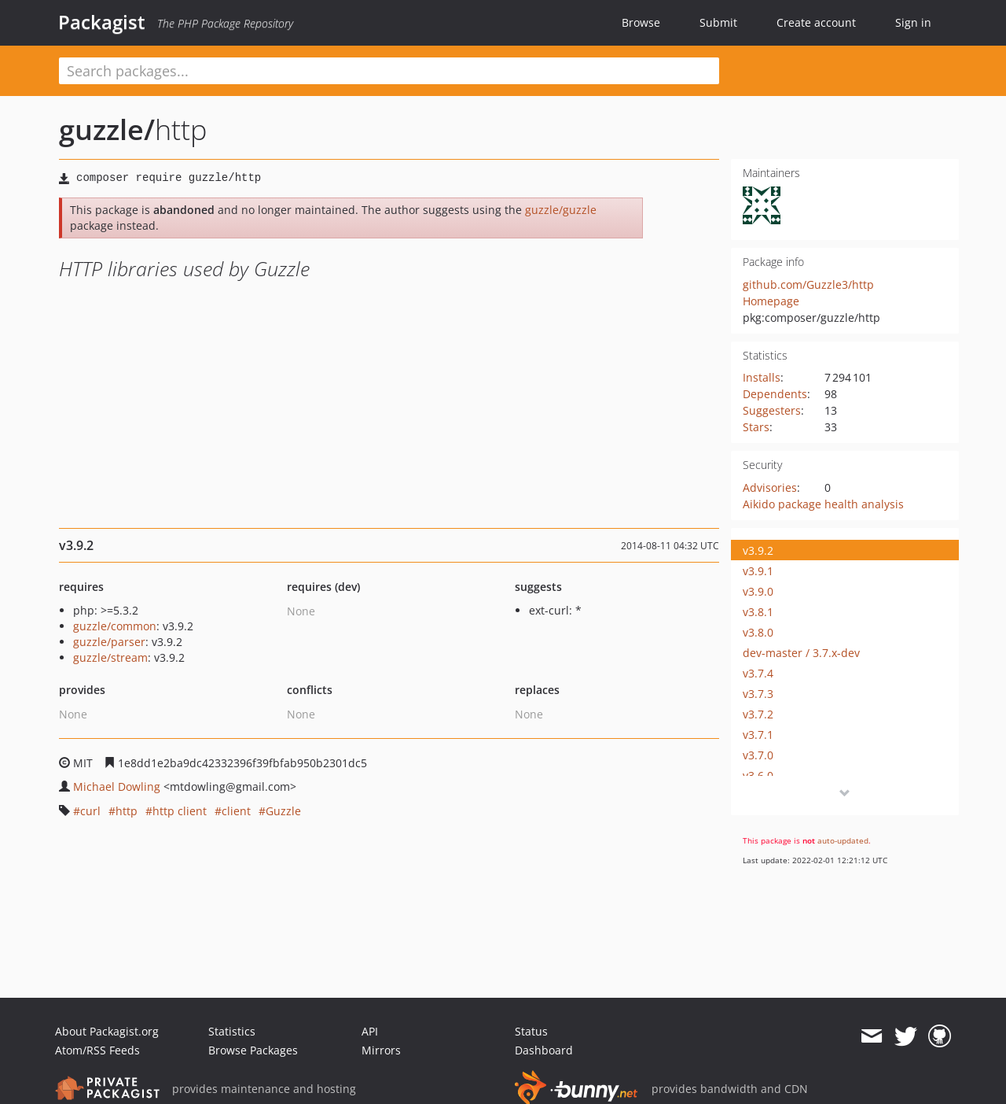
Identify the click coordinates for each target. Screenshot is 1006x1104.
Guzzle (283, 810)
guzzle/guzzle (561, 209)
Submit (718, 22)
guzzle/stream (110, 657)
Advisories (770, 487)
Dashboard (544, 1050)
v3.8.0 (758, 632)
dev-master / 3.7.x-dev (801, 652)
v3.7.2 (758, 714)
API (370, 1031)
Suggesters (772, 410)
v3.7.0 (758, 755)
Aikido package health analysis (823, 504)
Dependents (775, 393)
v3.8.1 (758, 611)
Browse (641, 22)
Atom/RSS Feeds (97, 1050)
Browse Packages (253, 1050)
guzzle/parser (109, 641)
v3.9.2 (758, 550)
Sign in (913, 22)
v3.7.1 (758, 734)
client (236, 810)
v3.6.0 (758, 775)
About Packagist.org (107, 1031)
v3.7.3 (758, 693)
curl (90, 810)
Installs (761, 377)
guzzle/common (114, 625)
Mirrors (381, 1050)
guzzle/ (107, 129)
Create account (816, 22)
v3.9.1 (758, 570)
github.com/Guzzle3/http (808, 284)
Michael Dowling (116, 786)
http (127, 810)
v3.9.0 (758, 591)
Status (531, 1031)
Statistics (231, 1031)
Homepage (771, 301)
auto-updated (842, 840)
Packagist (101, 22)
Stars (756, 426)
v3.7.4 (758, 673)
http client (179, 810)
